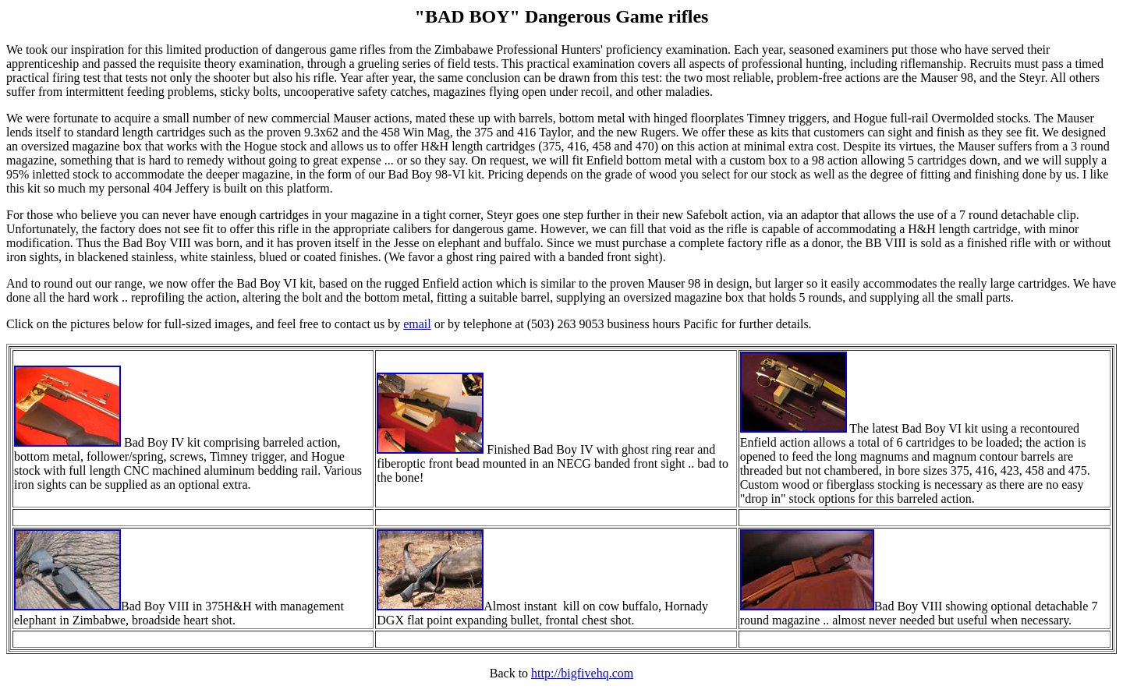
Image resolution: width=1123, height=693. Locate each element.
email (417, 324)
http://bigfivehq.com (582, 673)
